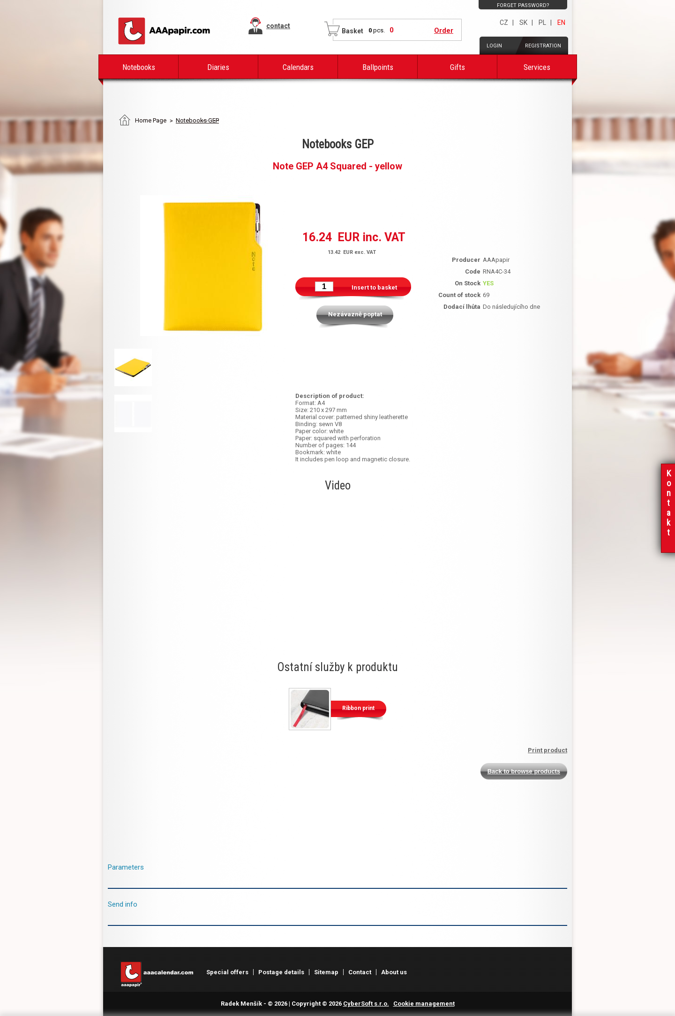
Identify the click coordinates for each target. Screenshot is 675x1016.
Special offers (227, 972)
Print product (547, 750)
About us (394, 972)
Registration (543, 46)
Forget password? (523, 5)
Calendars (298, 67)
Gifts (457, 67)
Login (494, 46)
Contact (359, 972)
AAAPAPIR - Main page (164, 31)
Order (443, 30)
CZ (504, 22)
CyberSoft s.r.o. (366, 1003)
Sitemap (326, 972)
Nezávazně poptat (355, 314)
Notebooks (138, 67)
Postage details (281, 972)
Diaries (218, 67)
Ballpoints (377, 67)
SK (523, 22)
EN (561, 22)
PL (542, 22)
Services (537, 67)
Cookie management (424, 1003)
